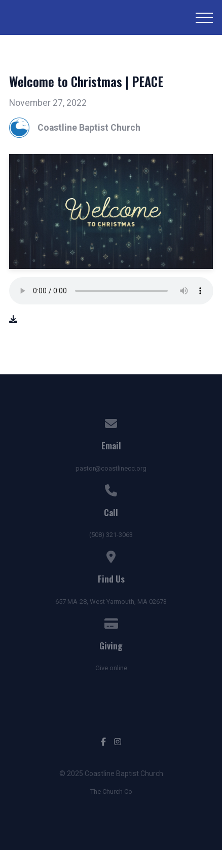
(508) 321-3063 (111, 534)
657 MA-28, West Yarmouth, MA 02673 (111, 601)
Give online (111, 668)
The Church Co (111, 791)
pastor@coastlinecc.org (111, 468)
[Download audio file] (13, 320)
